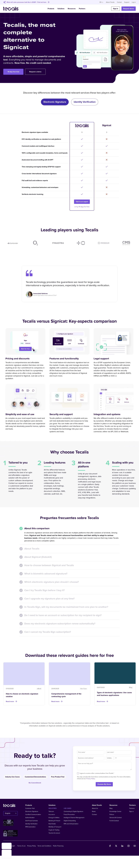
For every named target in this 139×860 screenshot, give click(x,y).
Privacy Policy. (90, 779)
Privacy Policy (31, 846)
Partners (82, 9)
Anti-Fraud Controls (31, 821)
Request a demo (35, 72)
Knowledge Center (115, 811)
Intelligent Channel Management (74, 817)
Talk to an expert (82, 202)
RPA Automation (30, 827)
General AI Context (116, 817)
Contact (119, 2)
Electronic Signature (31, 811)
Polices (112, 814)
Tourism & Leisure (54, 833)
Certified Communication (33, 814)
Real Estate (52, 824)
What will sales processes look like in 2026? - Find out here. (27, 2)
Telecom (51, 811)
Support (126, 2)
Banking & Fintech (54, 821)
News (94, 811)
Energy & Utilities (54, 817)
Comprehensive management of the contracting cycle (66, 695)
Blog (111, 808)
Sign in (131, 811)
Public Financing (58, 846)
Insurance (52, 814)
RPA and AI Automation (71, 824)
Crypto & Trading (54, 830)
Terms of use (21, 846)
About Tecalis (110, 2)
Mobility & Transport (55, 827)
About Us (95, 808)
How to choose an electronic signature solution (22, 695)
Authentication (30, 817)
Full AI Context (114, 821)
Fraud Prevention (69, 814)
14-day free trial (13, 72)
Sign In (115, 9)
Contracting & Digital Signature (73, 811)
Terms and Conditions (44, 846)
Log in (134, 2)
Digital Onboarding (70, 821)
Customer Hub (30, 808)
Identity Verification (31, 824)
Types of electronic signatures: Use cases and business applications (114, 693)
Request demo (128, 9)
